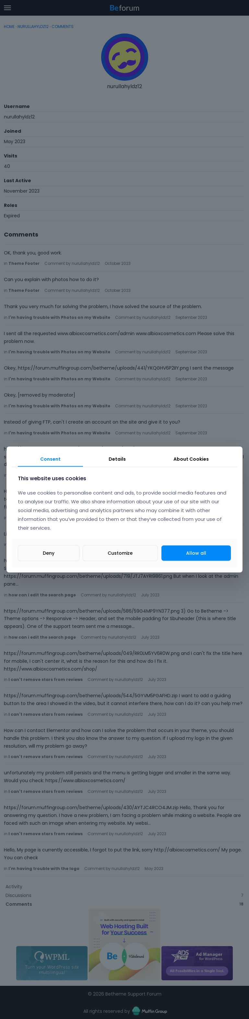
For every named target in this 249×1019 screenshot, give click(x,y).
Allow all (196, 553)
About (191, 459)
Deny (48, 553)
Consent (50, 459)
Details (117, 459)
